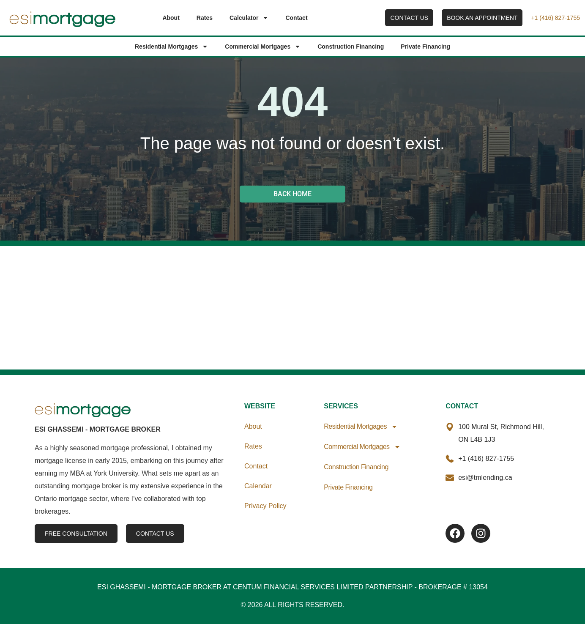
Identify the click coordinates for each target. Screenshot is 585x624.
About (170, 17)
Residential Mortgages (171, 46)
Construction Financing (350, 46)
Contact (296, 17)
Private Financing (425, 46)
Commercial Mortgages (263, 46)
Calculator (249, 18)
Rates (205, 17)
